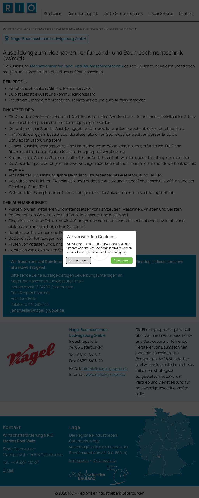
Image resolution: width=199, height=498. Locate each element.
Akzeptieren (122, 260)
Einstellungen (78, 260)
